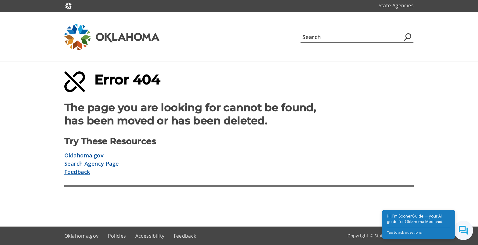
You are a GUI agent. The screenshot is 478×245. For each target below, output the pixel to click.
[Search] (357, 37)
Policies (117, 235)
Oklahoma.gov (84, 155)
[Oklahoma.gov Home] (68, 6)
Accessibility (150, 235)
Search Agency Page (91, 163)
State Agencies (396, 5)
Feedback (77, 171)
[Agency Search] (407, 37)
